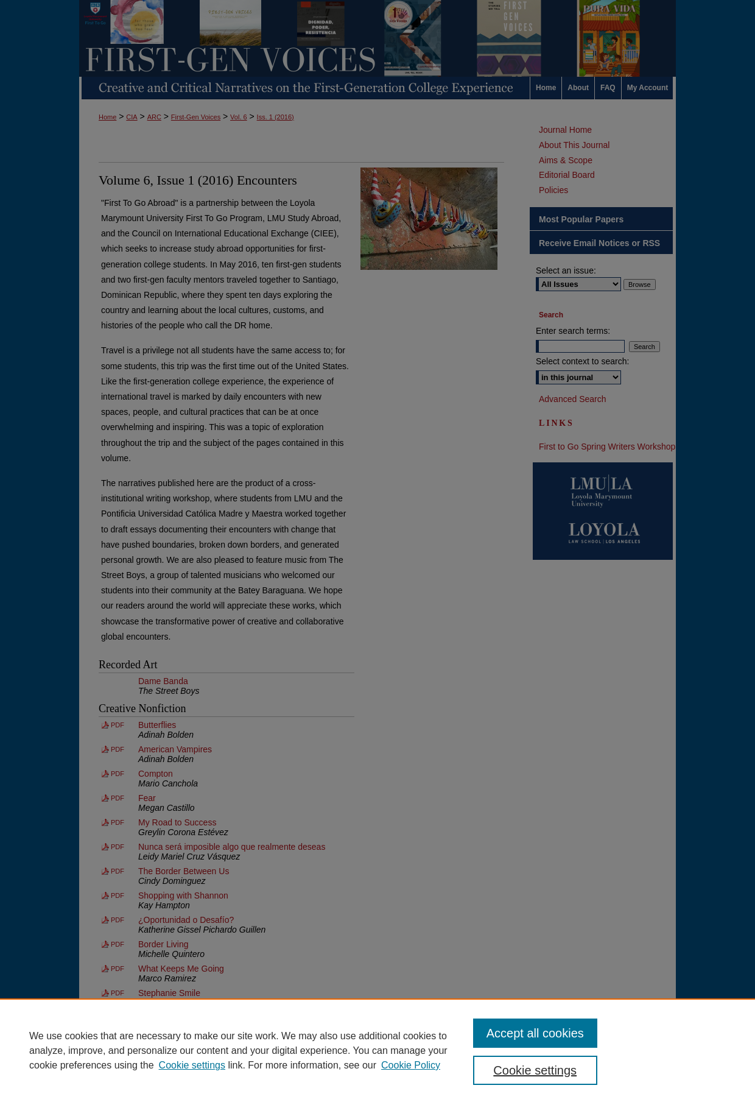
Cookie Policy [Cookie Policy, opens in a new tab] (410, 1065)
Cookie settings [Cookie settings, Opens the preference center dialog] (535, 1070)
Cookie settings (192, 1065)
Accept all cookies (535, 1033)
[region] (377, 1050)
